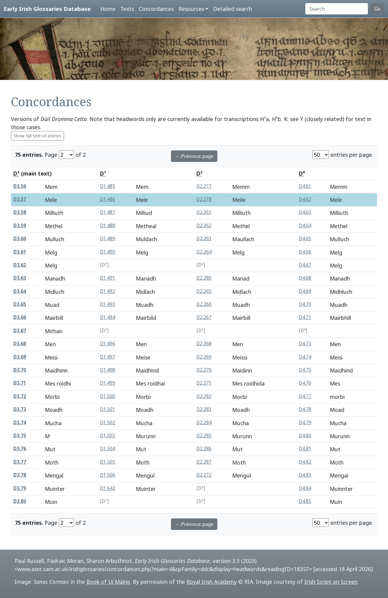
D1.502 (107, 422)
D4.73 (305, 343)
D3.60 (19, 238)
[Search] (336, 9)
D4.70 (305, 304)
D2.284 (204, 422)
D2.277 (204, 186)
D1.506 (107, 475)
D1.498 (107, 370)
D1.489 (107, 238)
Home (107, 8)
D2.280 (204, 278)
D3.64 (19, 291)
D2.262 (204, 225)
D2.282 (204, 396)
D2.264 (204, 252)
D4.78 (305, 409)
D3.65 (19, 304)
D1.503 (107, 435)
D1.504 (107, 448)
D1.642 (107, 488)
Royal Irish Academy (211, 581)
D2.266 (204, 304)
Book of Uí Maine (108, 581)
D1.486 (107, 199)
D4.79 (305, 422)
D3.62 (19, 265)
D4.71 (305, 317)
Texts (127, 8)
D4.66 (305, 252)
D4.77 (305, 396)
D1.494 (107, 317)
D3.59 (19, 225)
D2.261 (204, 212)
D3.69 (19, 357)
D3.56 (19, 186)
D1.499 (107, 383)
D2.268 (204, 343)
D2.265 (204, 291)
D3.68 (19, 343)
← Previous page (194, 156)
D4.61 (305, 186)
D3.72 (19, 396)
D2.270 (204, 370)
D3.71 (19, 383)
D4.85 (305, 501)
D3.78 (19, 475)
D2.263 (204, 238)
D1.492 (107, 291)
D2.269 (204, 357)
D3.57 (19, 199)
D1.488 (107, 225)
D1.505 (107, 462)
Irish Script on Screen (330, 581)
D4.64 (305, 225)
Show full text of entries (37, 136)
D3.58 (19, 212)
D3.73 (19, 409)
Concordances (156, 8)
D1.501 (107, 409)
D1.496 (107, 343)
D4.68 (305, 278)
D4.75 (305, 370)
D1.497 (107, 357)
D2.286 (204, 448)
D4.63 (305, 212)
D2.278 (204, 199)
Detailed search (232, 8)
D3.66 (19, 317)
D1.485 (107, 186)
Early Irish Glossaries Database (47, 8)
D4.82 (305, 462)
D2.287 (204, 462)
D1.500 (107, 396)
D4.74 (305, 357)
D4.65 (305, 238)
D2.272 (204, 475)
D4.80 (305, 435)
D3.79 (19, 488)
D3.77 (19, 462)
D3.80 (19, 501)
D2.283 (204, 409)
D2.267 (204, 317)
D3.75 (19, 435)
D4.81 (305, 448)
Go (377, 8)
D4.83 (305, 475)
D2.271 (204, 383)
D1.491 (107, 278)
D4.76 (305, 383)
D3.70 (19, 370)
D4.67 (305, 265)
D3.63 (19, 278)
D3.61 (19, 252)
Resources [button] (191, 8)
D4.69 (305, 291)
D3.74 (19, 422)
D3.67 (19, 330)
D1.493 (107, 304)
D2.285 (204, 435)
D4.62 (305, 199)
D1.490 (107, 252)
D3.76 (19, 448)
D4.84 (305, 488)
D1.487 (107, 212)
